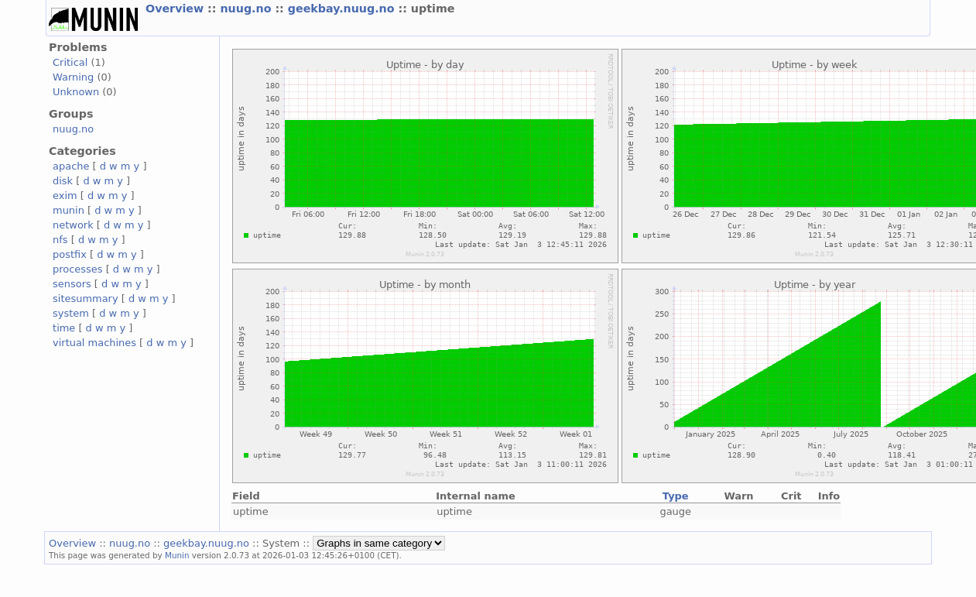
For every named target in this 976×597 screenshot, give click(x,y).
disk (63, 181)
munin (68, 210)
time (64, 328)
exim (65, 195)
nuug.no (247, 8)
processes (78, 269)
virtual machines (94, 342)
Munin (177, 555)
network (73, 225)
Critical (70, 62)
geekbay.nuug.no (343, 8)
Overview (176, 8)
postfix (70, 254)
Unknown (76, 92)
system (71, 313)
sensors (72, 284)
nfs (60, 239)
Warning (73, 77)
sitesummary (85, 298)
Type (676, 496)
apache (71, 166)
